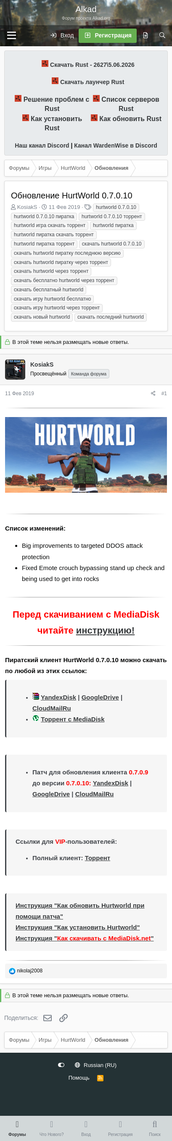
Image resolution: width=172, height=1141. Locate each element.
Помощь (79, 1078)
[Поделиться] (153, 394)
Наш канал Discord (42, 145)
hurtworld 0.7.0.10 (116, 207)
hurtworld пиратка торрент (44, 244)
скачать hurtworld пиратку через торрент (61, 262)
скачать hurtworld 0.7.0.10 (112, 244)
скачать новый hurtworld (42, 317)
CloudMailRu (51, 708)
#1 (164, 393)
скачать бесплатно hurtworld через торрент (64, 280)
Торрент (97, 857)
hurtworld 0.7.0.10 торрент (112, 216)
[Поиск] (162, 35)
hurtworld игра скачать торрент (49, 225)
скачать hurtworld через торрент (51, 271)
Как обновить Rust (130, 118)
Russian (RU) (95, 1065)
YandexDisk (58, 697)
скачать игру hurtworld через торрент (57, 308)
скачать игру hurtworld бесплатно (52, 299)
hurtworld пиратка (113, 225)
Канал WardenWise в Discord (115, 145)
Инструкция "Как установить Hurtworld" (78, 927)
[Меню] (11, 35)
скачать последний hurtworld (110, 317)
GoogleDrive (100, 697)
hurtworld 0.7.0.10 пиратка (44, 216)
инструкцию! (105, 630)
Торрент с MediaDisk (72, 719)
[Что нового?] (145, 35)
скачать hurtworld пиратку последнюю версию (67, 253)
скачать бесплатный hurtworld (48, 290)
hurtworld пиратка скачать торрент (54, 235)
